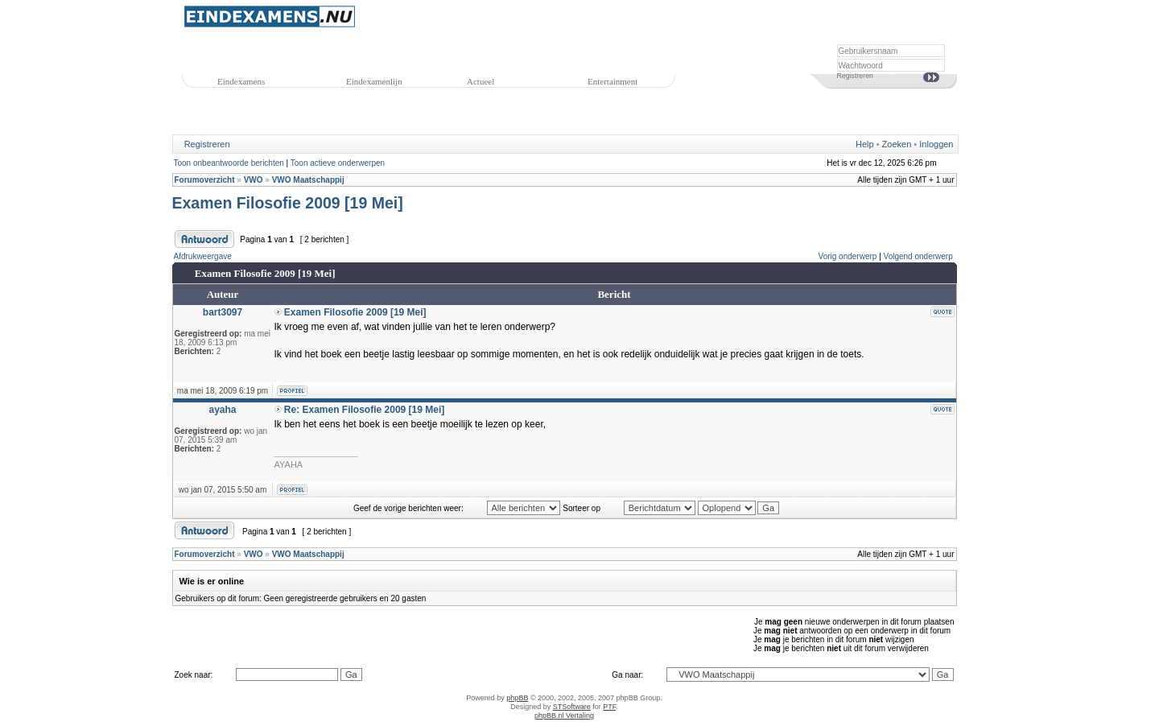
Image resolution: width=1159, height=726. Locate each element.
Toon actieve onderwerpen (338, 163)
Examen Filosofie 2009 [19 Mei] (287, 203)
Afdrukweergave (203, 256)
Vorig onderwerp (848, 256)
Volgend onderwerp (918, 256)
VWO (253, 179)
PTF (609, 707)
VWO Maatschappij (308, 179)
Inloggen (936, 144)
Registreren (855, 76)
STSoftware (572, 707)
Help (865, 144)
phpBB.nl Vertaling (564, 716)
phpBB (517, 698)
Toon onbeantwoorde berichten (229, 163)
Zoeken (897, 144)
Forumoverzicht (205, 179)
